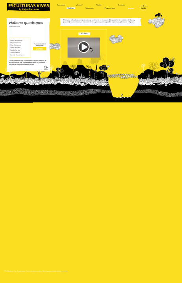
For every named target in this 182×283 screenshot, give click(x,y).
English (131, 8)
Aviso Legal (65, 271)
